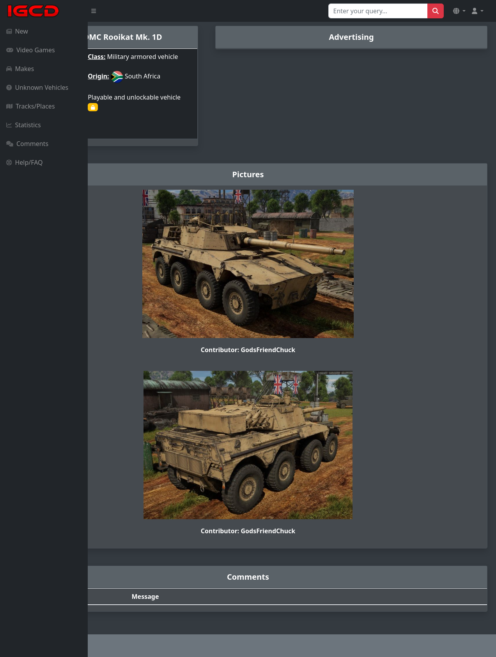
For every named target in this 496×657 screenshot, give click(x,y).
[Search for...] (378, 11)
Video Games (30, 50)
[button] (459, 11)
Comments (27, 143)
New (17, 31)
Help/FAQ (24, 162)
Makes (20, 68)
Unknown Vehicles (37, 87)
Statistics (23, 125)
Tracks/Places (30, 106)
